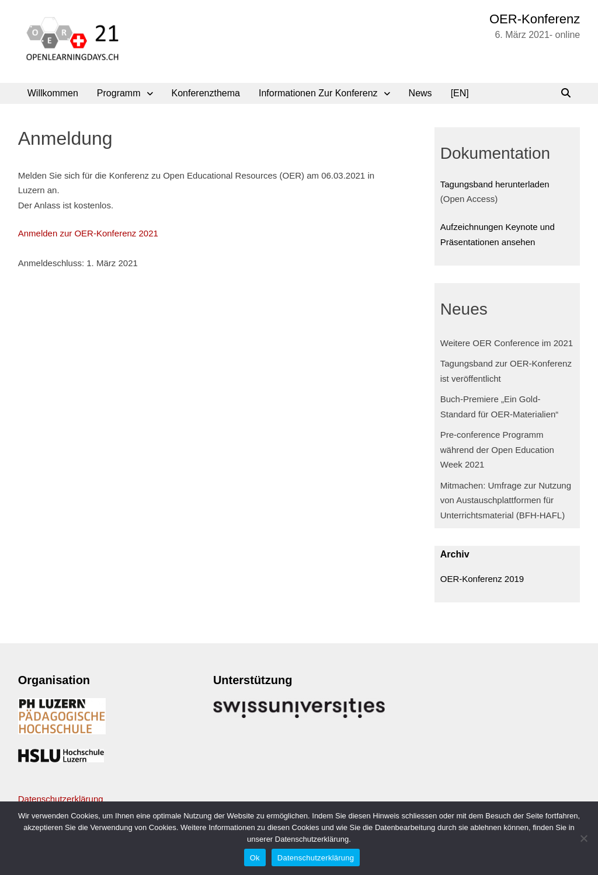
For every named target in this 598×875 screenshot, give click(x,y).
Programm (119, 93)
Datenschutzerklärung (60, 799)
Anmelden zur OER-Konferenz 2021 (88, 233)
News (420, 93)
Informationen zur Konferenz (318, 93)
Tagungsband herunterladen (495, 184)
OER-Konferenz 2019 (482, 579)
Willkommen (52, 93)
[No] (583, 838)
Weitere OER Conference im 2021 (506, 343)
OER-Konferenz (534, 19)
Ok (255, 857)
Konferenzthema (206, 93)
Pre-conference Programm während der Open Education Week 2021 (497, 449)
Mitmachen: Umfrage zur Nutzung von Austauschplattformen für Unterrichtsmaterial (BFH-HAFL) (505, 500)
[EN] (460, 93)
